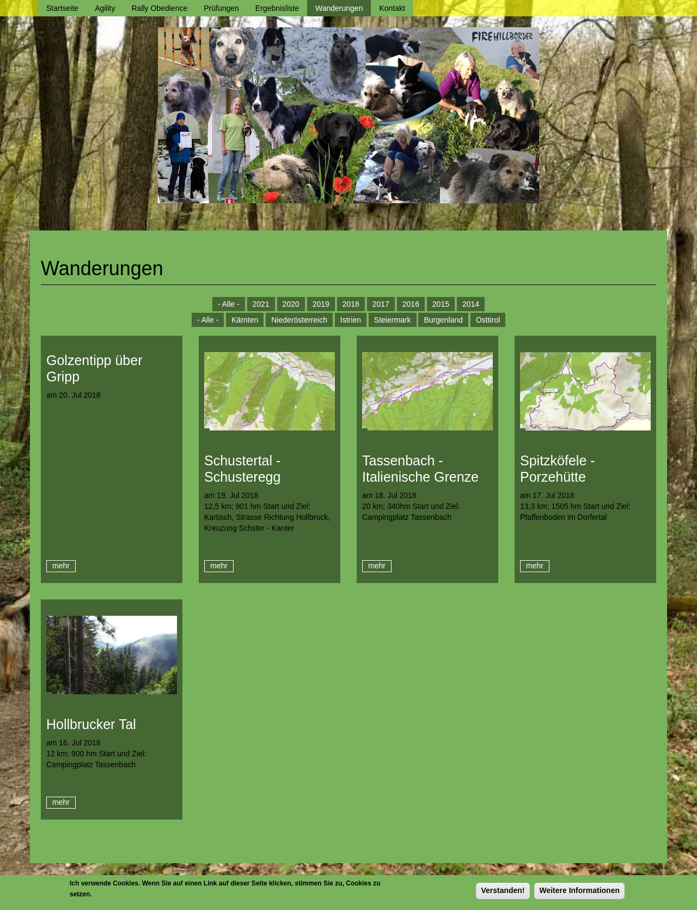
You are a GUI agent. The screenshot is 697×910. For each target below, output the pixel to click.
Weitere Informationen (579, 892)
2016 (410, 304)
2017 (380, 304)
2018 (351, 304)
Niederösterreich (299, 320)
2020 (291, 304)
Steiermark (392, 320)
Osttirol (488, 320)
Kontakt (392, 8)
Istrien (350, 320)
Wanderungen (339, 8)
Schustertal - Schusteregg (242, 468)
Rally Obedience (160, 8)
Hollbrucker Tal (91, 724)
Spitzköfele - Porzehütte (557, 468)
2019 (321, 304)
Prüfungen (221, 8)
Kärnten (244, 320)
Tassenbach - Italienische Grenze (420, 468)
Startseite (62, 8)
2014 (470, 304)
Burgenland (443, 320)
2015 (440, 304)
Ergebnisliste (277, 8)
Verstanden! (502, 892)
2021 (261, 304)
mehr (61, 565)
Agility (105, 8)
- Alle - (229, 304)
